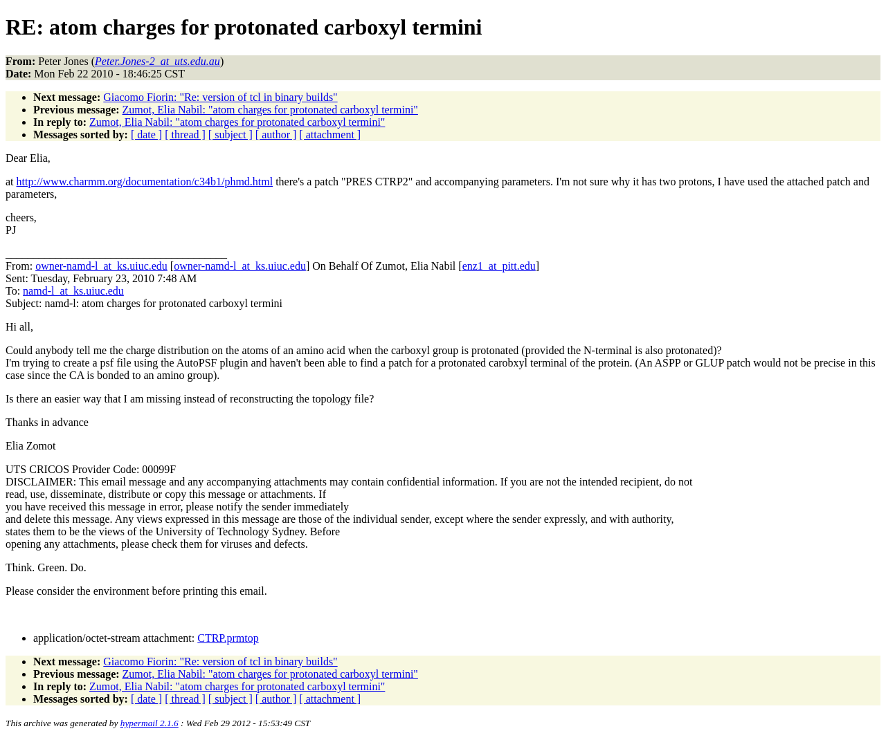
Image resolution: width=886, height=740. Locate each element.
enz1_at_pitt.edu (499, 266)
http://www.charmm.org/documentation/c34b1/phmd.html (145, 181)
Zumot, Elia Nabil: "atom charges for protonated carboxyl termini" (270, 109)
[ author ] (276, 134)
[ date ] (146, 134)
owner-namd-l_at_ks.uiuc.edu (101, 266)
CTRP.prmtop (227, 638)
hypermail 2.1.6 (149, 723)
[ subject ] (230, 134)
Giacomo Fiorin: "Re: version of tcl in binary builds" (220, 97)
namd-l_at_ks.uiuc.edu (73, 291)
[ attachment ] (330, 134)
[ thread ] (185, 134)
